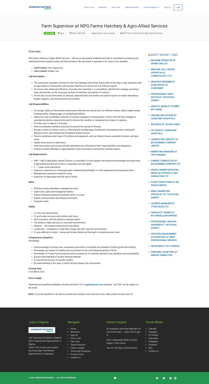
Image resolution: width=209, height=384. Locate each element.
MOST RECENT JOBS (164, 54)
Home (73, 328)
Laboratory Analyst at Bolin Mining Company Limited (164, 142)
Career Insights (150, 7)
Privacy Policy (77, 354)
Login (178, 7)
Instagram (153, 341)
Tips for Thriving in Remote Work (121, 348)
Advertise (103, 7)
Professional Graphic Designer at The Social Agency (164, 224)
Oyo (62, 33)
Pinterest (152, 344)
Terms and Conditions (81, 351)
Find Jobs (116, 7)
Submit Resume (132, 7)
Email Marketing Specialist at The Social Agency (165, 194)
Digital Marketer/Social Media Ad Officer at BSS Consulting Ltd (165, 173)
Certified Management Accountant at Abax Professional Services (164, 237)
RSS (150, 348)
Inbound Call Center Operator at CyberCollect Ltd (163, 72)
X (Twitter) (153, 335)
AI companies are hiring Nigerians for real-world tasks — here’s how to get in (123, 331)
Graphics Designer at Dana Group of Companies (163, 84)
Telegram (152, 332)
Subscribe (153, 338)
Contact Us (76, 357)
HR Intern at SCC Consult (165, 246)
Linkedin (152, 328)
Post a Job (89, 7)
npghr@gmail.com (94, 284)
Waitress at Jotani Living (165, 124)
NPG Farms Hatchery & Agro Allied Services (142, 33)
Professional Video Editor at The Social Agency (163, 97)
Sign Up (167, 7)
